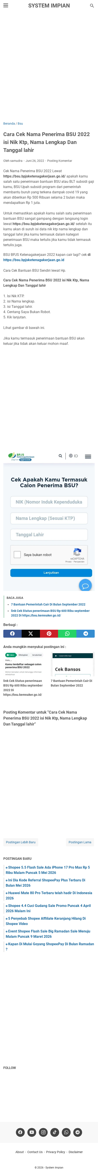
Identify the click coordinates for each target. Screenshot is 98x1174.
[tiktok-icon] (54, 1132)
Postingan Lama (80, 842)
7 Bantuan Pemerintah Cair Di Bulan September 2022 (48, 604)
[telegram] (85, 634)
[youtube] (31, 1132)
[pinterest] (49, 634)
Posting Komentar (59, 160)
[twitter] (31, 634)
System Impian (49, 5)
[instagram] (43, 1132)
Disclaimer (76, 1152)
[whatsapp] (67, 634)
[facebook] (12, 634)
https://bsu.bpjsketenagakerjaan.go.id (33, 260)
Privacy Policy (55, 1152)
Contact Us (35, 1152)
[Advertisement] (49, 67)
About (19, 1152)
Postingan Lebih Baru (21, 842)
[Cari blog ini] (92, 5)
